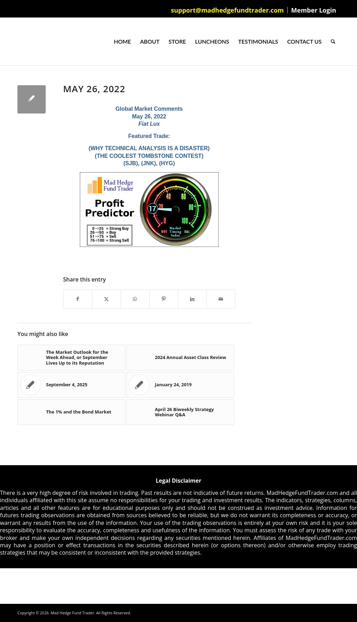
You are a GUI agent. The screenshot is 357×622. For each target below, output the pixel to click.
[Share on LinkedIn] (192, 299)
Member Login (313, 10)
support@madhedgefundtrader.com (227, 10)
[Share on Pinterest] (164, 299)
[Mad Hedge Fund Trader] (17, 41)
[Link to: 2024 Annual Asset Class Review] (180, 358)
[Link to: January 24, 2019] (180, 385)
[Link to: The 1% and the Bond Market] (71, 412)
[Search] (333, 41)
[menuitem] (227, 10)
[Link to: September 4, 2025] (71, 385)
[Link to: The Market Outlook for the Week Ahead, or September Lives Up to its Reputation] (71, 358)
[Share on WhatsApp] (135, 299)
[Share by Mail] (221, 299)
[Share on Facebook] (77, 299)
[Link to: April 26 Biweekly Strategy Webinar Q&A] (180, 412)
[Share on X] (106, 299)
